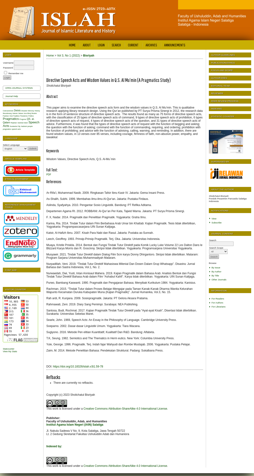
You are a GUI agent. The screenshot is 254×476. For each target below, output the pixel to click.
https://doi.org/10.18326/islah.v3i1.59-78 (78, 366)
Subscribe (217, 222)
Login (101, 45)
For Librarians (219, 306)
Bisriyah (88, 55)
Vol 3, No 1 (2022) (68, 55)
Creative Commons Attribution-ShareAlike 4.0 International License (125, 408)
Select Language (11, 145)
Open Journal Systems (19, 88)
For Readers (218, 298)
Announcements (174, 45)
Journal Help (11, 96)
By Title (215, 275)
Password (8, 67)
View (214, 218)
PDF (48, 174)
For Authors (217, 302)
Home (72, 45)
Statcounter (8, 348)
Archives (151, 45)
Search (116, 45)
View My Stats (10, 351)
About (87, 45)
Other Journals (219, 279)
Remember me (15, 73)
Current (133, 45)
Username (8, 62)
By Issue (216, 267)
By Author (217, 271)
